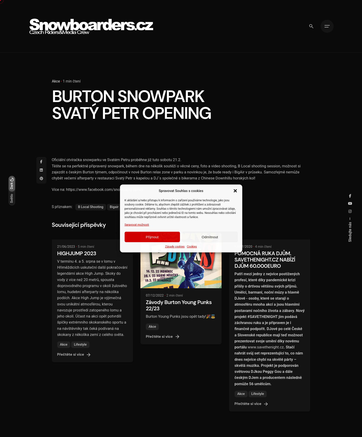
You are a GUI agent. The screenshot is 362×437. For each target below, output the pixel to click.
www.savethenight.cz (266, 347)
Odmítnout (210, 237)
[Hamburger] (327, 26)
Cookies (192, 246)
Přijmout (152, 237)
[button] (235, 191)
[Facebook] (41, 162)
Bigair (114, 207)
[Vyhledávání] (311, 26)
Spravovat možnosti (137, 224)
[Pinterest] (41, 179)
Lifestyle (80, 345)
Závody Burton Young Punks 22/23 (179, 305)
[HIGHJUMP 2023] (92, 236)
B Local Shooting (90, 207)
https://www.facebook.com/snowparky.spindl (104, 189)
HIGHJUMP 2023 (76, 253)
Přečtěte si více (74, 355)
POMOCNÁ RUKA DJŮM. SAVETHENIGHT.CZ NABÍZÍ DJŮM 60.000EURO (265, 259)
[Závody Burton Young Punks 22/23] (181, 260)
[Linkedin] (41, 170)
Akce (56, 81)
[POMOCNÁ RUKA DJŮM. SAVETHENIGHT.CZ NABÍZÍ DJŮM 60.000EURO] (269, 236)
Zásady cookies (174, 246)
